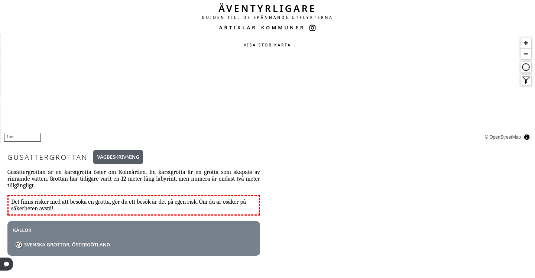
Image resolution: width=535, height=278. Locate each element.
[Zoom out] (526, 53)
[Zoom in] (526, 43)
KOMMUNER (283, 27)
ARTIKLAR (238, 27)
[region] (267, 89)
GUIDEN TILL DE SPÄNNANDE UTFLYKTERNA (267, 17)
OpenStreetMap (517, 137)
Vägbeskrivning (118, 156)
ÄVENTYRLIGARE (267, 8)
